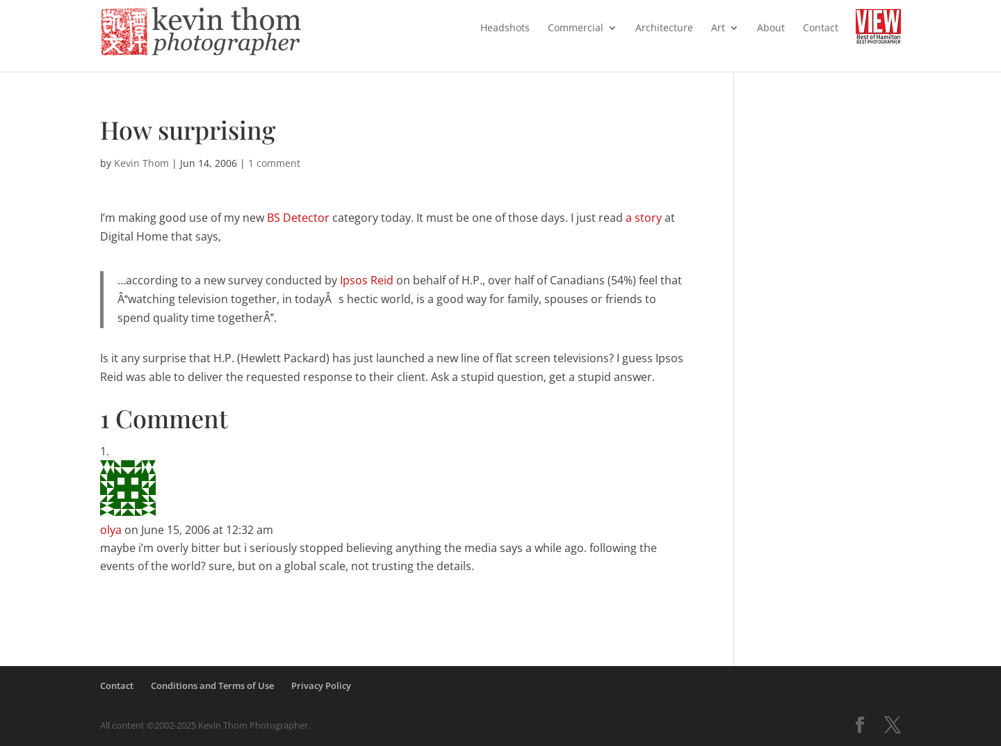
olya (111, 529)
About (771, 28)
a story (644, 217)
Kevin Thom (141, 163)
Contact (820, 28)
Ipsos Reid (366, 280)
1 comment (274, 163)
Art (718, 28)
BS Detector (298, 217)
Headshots (505, 28)
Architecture (664, 28)
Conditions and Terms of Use (212, 685)
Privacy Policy (321, 685)
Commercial (575, 28)
